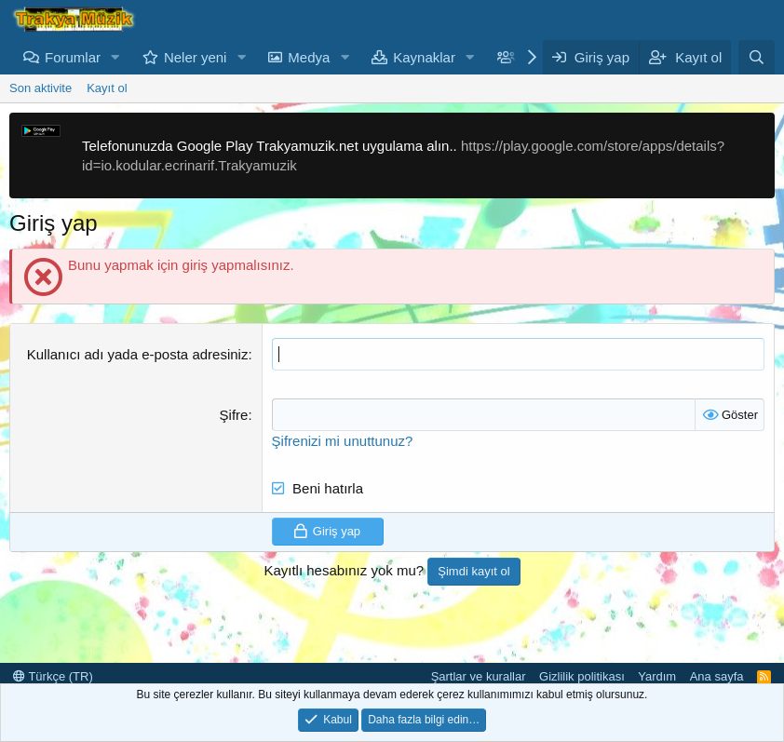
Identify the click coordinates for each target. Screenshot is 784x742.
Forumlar (73, 57)
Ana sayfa (717, 676)
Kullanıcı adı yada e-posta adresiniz (138, 354)
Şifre (234, 415)
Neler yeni (195, 57)
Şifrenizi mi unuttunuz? (342, 441)
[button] (115, 57)
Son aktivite (40, 88)
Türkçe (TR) (53, 676)
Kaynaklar (424, 57)
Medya (309, 57)
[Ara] (756, 57)
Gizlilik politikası (582, 676)
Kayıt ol (107, 88)
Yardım (657, 676)
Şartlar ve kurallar (478, 676)
